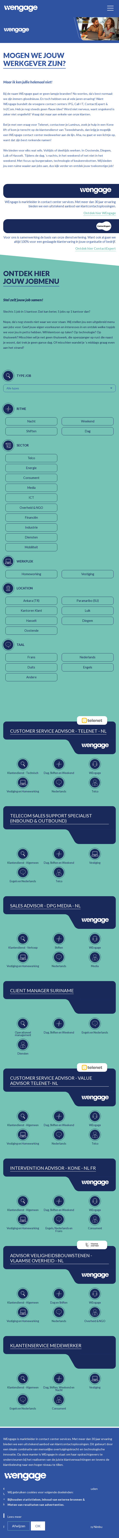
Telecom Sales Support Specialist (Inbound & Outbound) (51, 818)
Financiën (31, 517)
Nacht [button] (31, 421)
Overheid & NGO (31, 507)
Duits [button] (31, 667)
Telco (31, 458)
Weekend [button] (87, 421)
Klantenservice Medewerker (45, 1345)
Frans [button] (31, 657)
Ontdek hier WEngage (99, 213)
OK (38, 1526)
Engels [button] (87, 667)
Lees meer (15, 1516)
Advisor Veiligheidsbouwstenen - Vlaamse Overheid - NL (51, 1258)
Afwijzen (18, 1526)
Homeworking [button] (31, 574)
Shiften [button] (31, 431)
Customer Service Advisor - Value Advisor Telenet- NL (51, 1080)
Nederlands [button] (88, 657)
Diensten (31, 537)
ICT (31, 497)
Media (31, 487)
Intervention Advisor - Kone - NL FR (53, 1168)
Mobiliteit (31, 547)
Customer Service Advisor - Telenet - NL (58, 731)
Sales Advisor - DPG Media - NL (45, 905)
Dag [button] (88, 431)
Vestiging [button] (87, 574)
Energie (31, 468)
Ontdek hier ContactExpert (95, 248)
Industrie (31, 527)
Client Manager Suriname (42, 990)
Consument (31, 478)
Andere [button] (31, 677)
